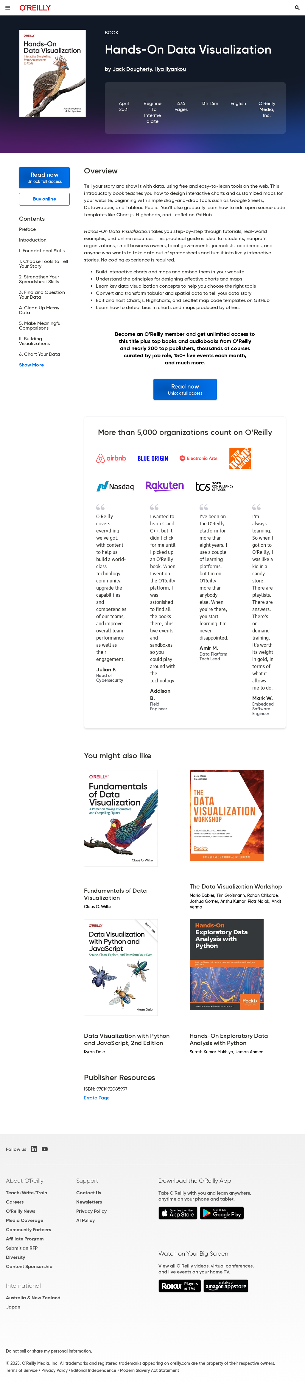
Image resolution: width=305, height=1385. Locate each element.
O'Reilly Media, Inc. (267, 109)
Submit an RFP (22, 1248)
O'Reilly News (20, 1211)
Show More (31, 365)
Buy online (44, 199)
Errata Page (97, 1098)
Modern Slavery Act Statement (149, 1370)
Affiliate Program (25, 1239)
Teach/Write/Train (26, 1193)
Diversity (15, 1257)
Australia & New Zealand (33, 1298)
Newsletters (89, 1202)
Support (87, 1180)
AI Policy (85, 1220)
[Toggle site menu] (8, 8)
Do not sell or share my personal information (48, 1351)
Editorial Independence (93, 1370)
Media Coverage (24, 1220)
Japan (13, 1307)
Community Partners (28, 1229)
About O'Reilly (24, 1180)
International (23, 1285)
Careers (15, 1202)
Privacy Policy (91, 1211)
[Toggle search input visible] (297, 8)
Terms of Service (22, 1370)
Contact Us (88, 1193)
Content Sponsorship (29, 1266)
